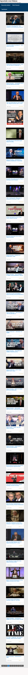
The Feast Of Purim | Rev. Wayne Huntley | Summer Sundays (14, 485)
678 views (9, 297)
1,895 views (9, 335)
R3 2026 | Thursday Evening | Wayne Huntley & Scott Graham (14, 179)
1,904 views (9, 374)
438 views (9, 144)
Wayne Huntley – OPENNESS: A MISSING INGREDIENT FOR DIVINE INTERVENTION (14, 160)
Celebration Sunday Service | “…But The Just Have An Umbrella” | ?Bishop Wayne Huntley (14, 65)
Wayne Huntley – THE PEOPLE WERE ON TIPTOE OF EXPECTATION (14, 619)
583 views (9, 106)
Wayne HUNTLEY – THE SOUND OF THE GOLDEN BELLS (14, 313)
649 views (9, 278)
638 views (9, 202)
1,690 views (9, 316)
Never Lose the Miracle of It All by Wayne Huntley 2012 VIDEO (14, 581)
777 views (9, 183)
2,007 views (9, 603)
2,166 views (9, 622)
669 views (9, 259)
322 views (9, 163)
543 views (9, 87)
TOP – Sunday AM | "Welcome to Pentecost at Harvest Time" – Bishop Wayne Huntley (14, 199)
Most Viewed (15, 5)
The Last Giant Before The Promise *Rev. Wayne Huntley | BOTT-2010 (14, 103)
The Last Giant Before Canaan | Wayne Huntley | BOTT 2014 (14, 542)
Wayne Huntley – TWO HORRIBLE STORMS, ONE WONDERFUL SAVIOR (14, 275)
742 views (9, 240)
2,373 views (9, 641)
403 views (9, 68)
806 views (9, 221)
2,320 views (9, 526)
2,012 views (9, 450)
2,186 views (9, 431)
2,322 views (9, 546)
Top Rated (4, 9)
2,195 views (9, 660)
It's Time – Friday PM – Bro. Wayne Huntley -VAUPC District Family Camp (14, 638)
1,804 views (9, 354)
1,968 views (9, 393)
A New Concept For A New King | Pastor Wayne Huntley (13, 218)
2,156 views (9, 565)
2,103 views (9, 584)
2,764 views (9, 469)
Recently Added (5, 5)
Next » (21, 665)
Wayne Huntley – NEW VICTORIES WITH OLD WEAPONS (14, 390)
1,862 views (9, 412)
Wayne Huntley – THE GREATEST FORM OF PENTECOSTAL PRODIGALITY (14, 351)
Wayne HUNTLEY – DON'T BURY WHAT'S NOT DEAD (13, 370)
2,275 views (9, 507)
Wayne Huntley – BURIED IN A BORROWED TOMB (13, 256)
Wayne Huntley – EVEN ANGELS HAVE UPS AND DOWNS (13, 447)
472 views (9, 30)
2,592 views (9, 488)
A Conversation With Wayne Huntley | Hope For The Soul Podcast (13, 600)
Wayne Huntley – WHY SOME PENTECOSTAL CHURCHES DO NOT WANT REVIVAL (14, 409)
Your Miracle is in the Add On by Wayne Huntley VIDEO (13, 561)
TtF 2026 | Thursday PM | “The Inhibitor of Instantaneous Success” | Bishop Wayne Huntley (15, 27)
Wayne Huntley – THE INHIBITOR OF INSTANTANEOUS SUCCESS (14, 84)
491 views (9, 49)
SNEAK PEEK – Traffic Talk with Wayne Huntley (13, 428)
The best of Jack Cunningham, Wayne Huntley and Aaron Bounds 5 (14, 294)
